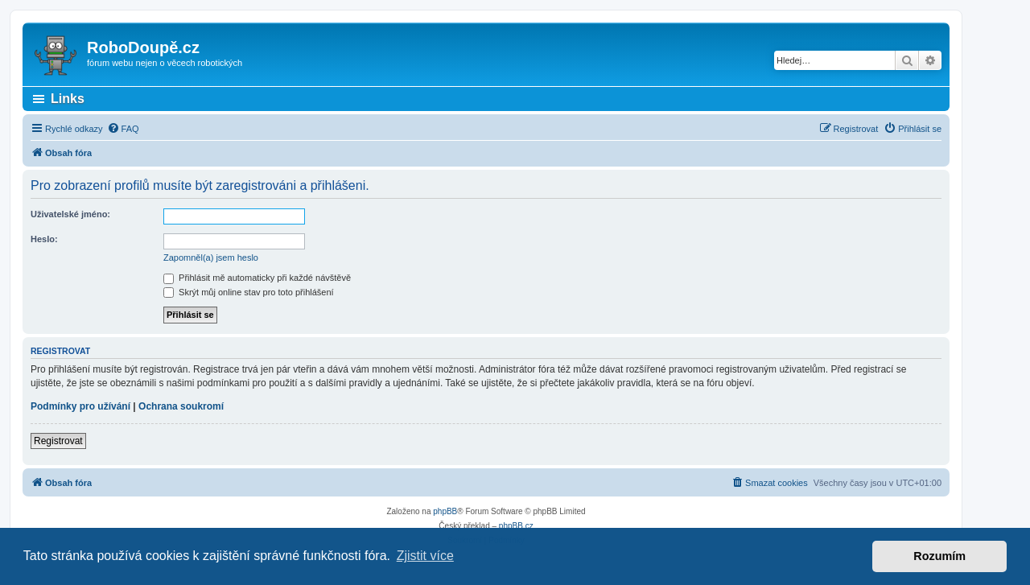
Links (67, 98)
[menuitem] (123, 128)
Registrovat (58, 441)
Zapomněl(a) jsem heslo (210, 257)
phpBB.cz (516, 525)
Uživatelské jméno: (70, 214)
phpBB (445, 511)
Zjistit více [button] (425, 555)
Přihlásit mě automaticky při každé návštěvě (257, 277)
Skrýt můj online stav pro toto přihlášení (248, 292)
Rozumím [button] (939, 556)
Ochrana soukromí (181, 406)
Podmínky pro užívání (80, 406)
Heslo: (44, 239)
